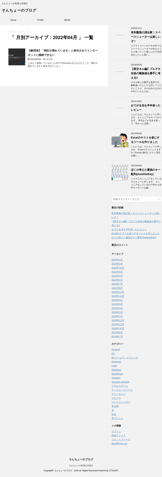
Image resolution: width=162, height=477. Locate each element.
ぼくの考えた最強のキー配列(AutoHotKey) (134, 237)
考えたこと (117, 418)
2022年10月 (118, 267)
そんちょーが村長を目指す (81, 465)
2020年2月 (117, 312)
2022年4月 (117, 280)
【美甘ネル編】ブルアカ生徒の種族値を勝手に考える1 (145, 73)
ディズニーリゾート (122, 390)
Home (13, 20)
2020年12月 (118, 292)
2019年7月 (117, 336)
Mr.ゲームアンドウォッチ (125, 357)
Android (116, 349)
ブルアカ (116, 398)
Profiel (40, 20)
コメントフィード (121, 439)
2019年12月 (118, 320)
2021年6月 (117, 288)
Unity (114, 365)
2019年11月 (118, 324)
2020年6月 (117, 304)
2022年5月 (117, 276)
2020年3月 (117, 308)
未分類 (49, 59)
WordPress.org (119, 443)
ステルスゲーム (120, 386)
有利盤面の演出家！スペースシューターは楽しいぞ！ (145, 37)
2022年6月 (117, 271)
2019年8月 (117, 332)
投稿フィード (119, 435)
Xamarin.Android (120, 382)
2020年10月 (118, 296)
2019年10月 (118, 328)
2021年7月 (117, 284)
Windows (116, 369)
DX (113, 353)
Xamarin (116, 378)
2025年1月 (117, 259)
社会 (114, 414)
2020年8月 (117, 300)
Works (67, 20)
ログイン (116, 431)
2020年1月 (117, 316)
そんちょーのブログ (19, 11)
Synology (116, 361)
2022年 (21, 31)
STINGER (113, 470)
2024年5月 (117, 263)
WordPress (117, 373)
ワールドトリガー (121, 402)
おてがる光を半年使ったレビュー (129, 229)
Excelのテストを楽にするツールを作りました (136, 233)
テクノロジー (119, 394)
